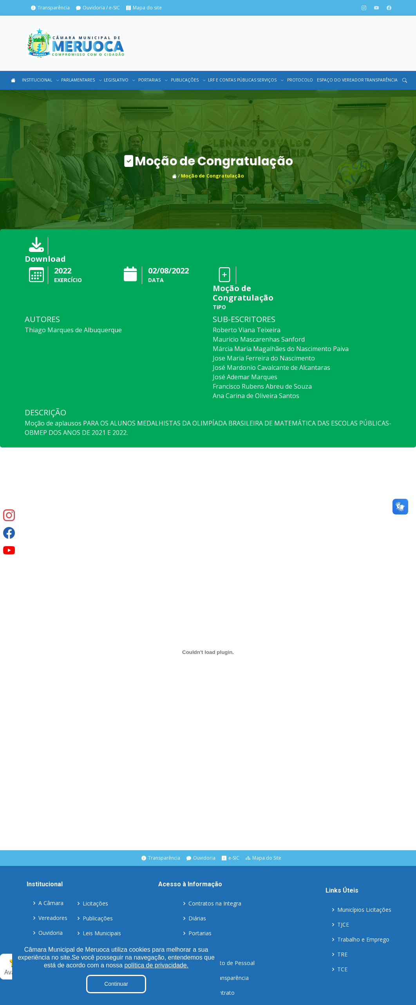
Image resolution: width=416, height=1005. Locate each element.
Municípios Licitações (364, 910)
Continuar (116, 984)
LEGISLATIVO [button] (119, 80)
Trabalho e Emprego (363, 939)
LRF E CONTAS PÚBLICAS (230, 80)
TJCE (343, 924)
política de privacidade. (156, 965)
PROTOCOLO (300, 80)
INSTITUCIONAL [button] (39, 80)
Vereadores (52, 918)
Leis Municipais (102, 933)
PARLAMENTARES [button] (80, 80)
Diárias (197, 918)
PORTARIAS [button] (152, 80)
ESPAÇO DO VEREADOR (339, 80)
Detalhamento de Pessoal (221, 963)
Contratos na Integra (214, 903)
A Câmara (50, 903)
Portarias (200, 933)
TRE (342, 954)
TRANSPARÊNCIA (380, 80)
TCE (342, 969)
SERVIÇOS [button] (270, 80)
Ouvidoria (50, 933)
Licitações (95, 903)
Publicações (98, 918)
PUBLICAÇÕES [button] (187, 80)
